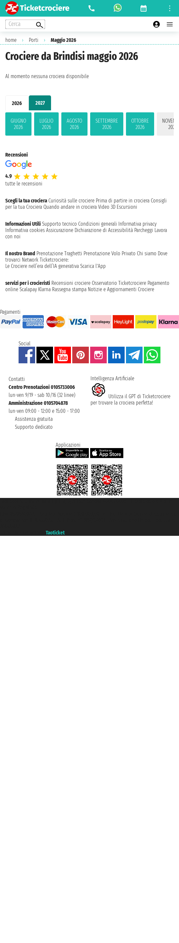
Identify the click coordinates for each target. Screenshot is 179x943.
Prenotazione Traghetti (59, 253)
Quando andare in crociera (70, 207)
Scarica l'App (93, 266)
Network (30, 260)
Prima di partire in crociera (122, 200)
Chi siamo (146, 253)
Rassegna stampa (69, 289)
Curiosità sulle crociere (71, 200)
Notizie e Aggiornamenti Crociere (121, 289)
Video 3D (106, 207)
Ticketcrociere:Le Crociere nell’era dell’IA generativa (42, 263)
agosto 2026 (74, 124)
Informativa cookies (25, 230)
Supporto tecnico (59, 224)
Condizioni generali (97, 224)
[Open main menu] (170, 24)
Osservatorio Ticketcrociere (119, 283)
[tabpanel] (89, 125)
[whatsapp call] (118, 8)
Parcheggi (143, 230)
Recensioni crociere (70, 283)
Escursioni (127, 207)
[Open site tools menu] (170, 8)
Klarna (44, 289)
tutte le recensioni (23, 183)
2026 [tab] (17, 103)
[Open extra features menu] (25, 24)
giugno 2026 (18, 124)
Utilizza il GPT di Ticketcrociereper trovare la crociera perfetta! (130, 399)
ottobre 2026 (140, 124)
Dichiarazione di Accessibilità (104, 230)
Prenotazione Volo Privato (110, 253)
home (11, 40)
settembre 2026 (106, 124)
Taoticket (55, 533)
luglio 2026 (46, 124)
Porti (33, 40)
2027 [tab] (40, 103)
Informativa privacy (137, 224)
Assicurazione (59, 230)
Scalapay (28, 289)
